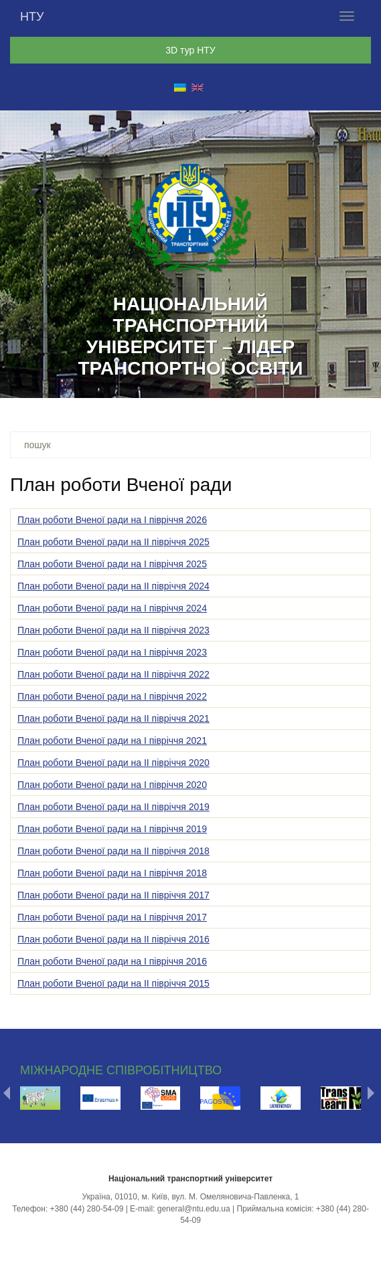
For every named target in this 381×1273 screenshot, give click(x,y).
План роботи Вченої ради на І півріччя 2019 (112, 828)
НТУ (32, 16)
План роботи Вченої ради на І (82, 586)
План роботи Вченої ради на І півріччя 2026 (112, 519)
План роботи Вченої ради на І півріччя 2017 (112, 917)
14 (278, 383)
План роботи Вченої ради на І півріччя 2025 (112, 564)
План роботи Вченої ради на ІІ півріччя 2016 (113, 939)
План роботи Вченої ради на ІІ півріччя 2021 (113, 718)
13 (260, 383)
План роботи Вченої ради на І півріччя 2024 (112, 608)
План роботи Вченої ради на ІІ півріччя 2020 (113, 762)
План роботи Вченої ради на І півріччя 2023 (112, 652)
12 (243, 383)
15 (295, 383)
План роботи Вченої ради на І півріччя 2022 (112, 696)
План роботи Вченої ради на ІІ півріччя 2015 (113, 983)
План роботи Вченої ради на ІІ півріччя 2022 (113, 674)
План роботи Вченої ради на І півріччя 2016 (112, 961)
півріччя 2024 (179, 586)
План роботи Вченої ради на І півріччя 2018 (112, 873)
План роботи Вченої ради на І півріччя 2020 (112, 784)
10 (208, 383)
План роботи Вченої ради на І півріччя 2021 (112, 740)
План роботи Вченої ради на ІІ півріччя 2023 (113, 630)
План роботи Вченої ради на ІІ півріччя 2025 (113, 541)
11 (225, 383)
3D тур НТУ (190, 50)
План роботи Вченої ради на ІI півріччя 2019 (113, 806)
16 (312, 383)
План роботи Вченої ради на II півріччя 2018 (113, 851)
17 (330, 383)
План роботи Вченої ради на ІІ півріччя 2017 (113, 895)
